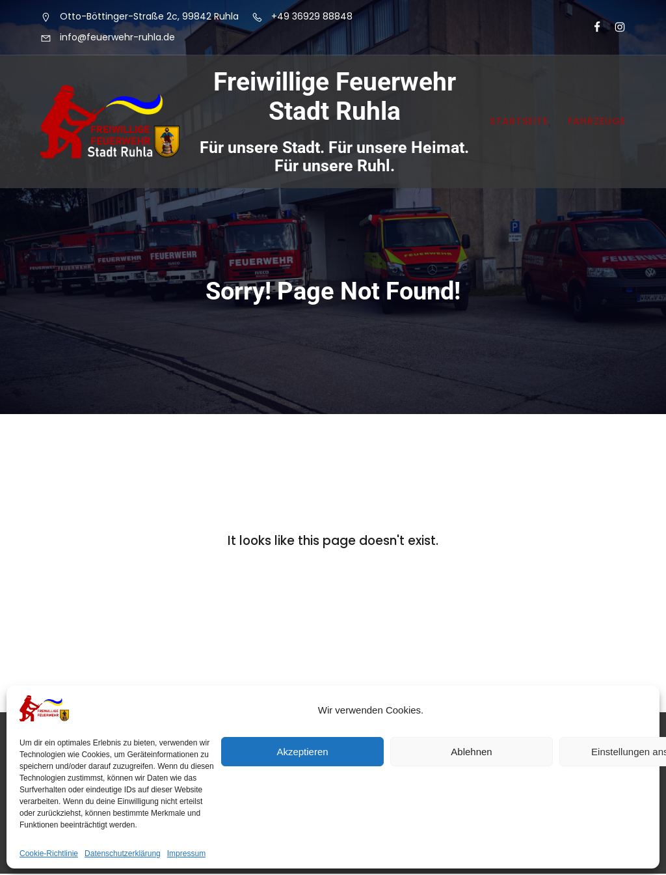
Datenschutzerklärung (123, 853)
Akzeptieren (302, 751)
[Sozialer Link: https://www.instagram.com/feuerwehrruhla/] (614, 27)
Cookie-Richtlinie (49, 853)
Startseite (519, 121)
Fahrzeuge (597, 121)
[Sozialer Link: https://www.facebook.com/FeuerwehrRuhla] (591, 27)
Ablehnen (471, 751)
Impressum (186, 853)
